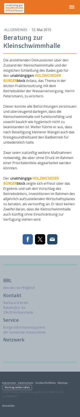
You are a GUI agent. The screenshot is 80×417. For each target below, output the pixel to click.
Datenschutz (25, 382)
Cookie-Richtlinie (45, 382)
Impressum (9, 382)
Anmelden (8, 405)
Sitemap (63, 382)
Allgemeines (16, 29)
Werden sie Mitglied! (19, 287)
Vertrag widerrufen (17, 387)
